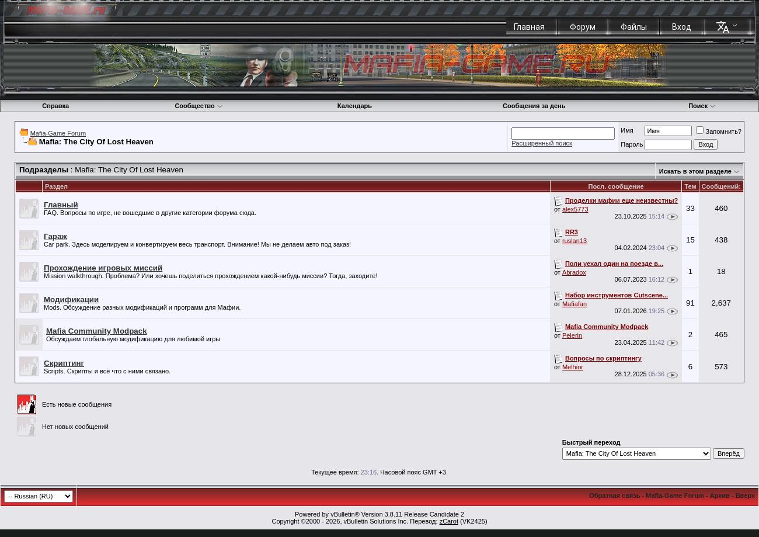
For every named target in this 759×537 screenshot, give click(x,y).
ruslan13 (574, 240)
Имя (627, 130)
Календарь (354, 105)
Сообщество (198, 105)
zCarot (449, 521)
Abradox (574, 272)
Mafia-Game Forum (58, 133)
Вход (681, 27)
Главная (529, 27)
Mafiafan (574, 303)
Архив (720, 495)
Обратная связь (614, 495)
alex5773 (575, 209)
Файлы (634, 27)
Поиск (702, 105)
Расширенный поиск (541, 143)
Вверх (745, 495)
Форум (583, 27)
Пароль (632, 144)
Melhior (572, 366)
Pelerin (572, 335)
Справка (55, 105)
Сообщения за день (534, 105)
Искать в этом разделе (695, 171)
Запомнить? (718, 131)
